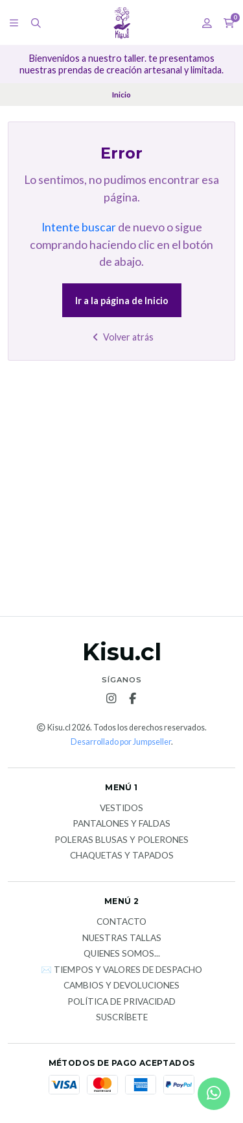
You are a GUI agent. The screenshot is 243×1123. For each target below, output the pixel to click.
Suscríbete (122, 1017)
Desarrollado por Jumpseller (121, 742)
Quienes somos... (122, 954)
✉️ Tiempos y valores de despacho (121, 970)
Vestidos (121, 808)
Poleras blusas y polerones (121, 840)
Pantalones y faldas (121, 824)
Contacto (121, 922)
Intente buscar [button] (78, 227)
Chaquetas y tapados (122, 855)
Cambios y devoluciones (121, 985)
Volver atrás (121, 336)
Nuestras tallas (121, 938)
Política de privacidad (121, 1002)
